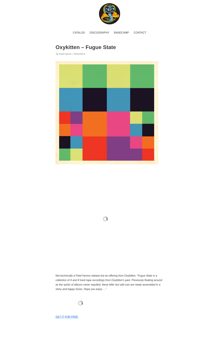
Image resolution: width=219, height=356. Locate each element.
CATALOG (79, 32)
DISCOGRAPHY (99, 32)
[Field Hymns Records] (109, 14)
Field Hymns (65, 54)
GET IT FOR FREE (67, 316)
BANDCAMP (121, 32)
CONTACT (140, 32)
